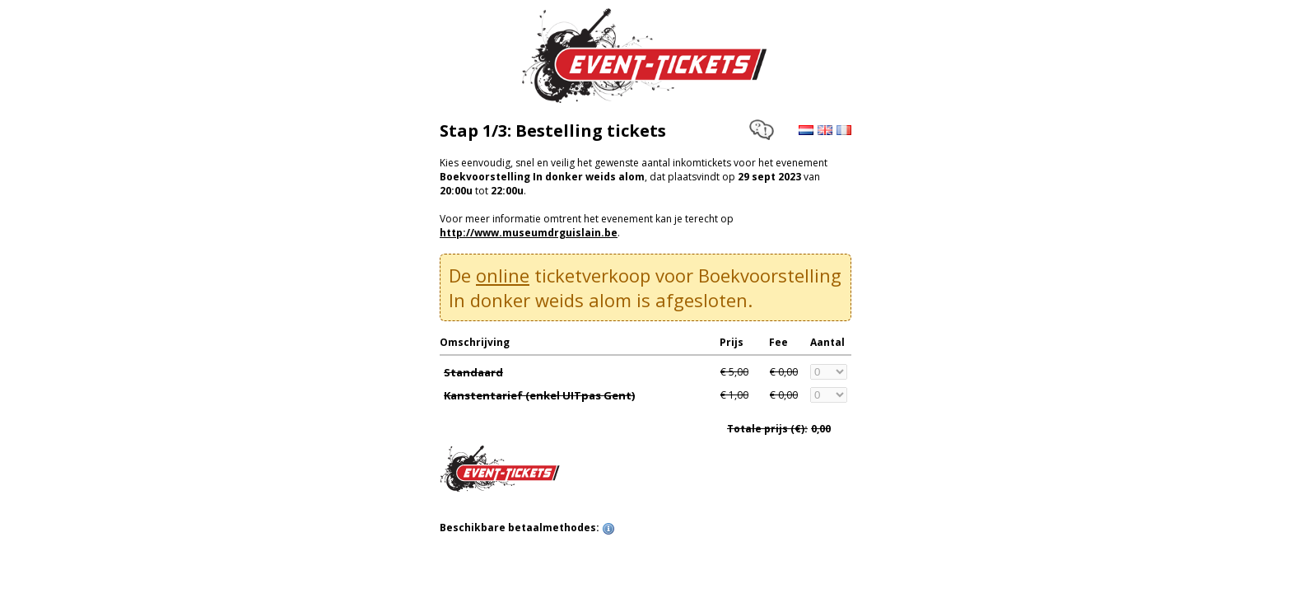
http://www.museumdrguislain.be (529, 233)
